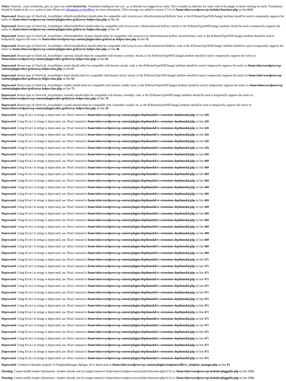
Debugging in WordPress (80, 9)
